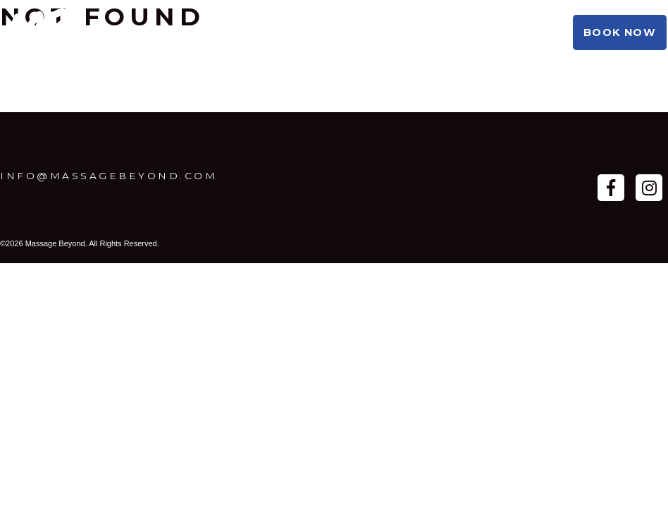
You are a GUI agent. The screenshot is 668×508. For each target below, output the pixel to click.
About (199, 32)
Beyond (469, 32)
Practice (126, 32)
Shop (406, 32)
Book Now (620, 32)
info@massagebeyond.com (108, 175)
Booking (271, 32)
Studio (344, 32)
